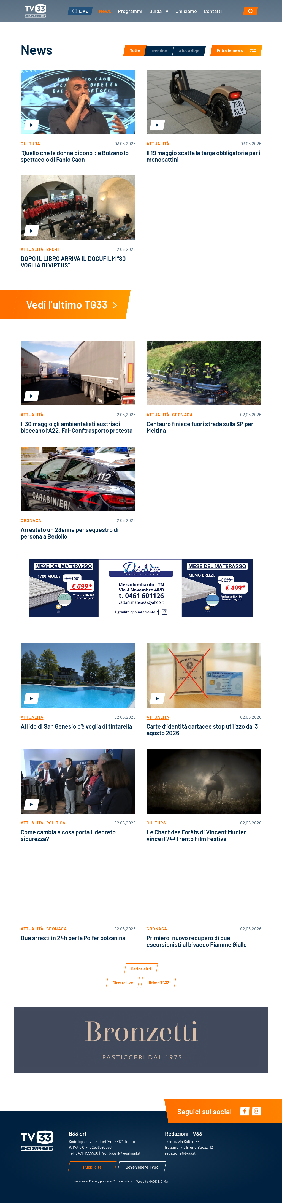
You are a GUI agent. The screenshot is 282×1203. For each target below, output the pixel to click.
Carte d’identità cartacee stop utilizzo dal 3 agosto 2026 (202, 729)
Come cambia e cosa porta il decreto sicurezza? (68, 835)
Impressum (77, 1181)
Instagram (256, 1111)
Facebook (245, 1111)
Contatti (213, 10)
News (105, 10)
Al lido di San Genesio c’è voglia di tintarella (76, 726)
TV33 (35, 11)
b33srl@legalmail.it (124, 1152)
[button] (250, 11)
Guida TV (159, 10)
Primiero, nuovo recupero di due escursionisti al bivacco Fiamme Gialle (197, 941)
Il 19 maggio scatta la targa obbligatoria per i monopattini (204, 155)
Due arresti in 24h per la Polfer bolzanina (73, 938)
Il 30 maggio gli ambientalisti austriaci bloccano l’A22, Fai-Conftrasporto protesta (76, 427)
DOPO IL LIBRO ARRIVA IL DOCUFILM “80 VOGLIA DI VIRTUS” (73, 261)
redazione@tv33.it (180, 1152)
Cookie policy (122, 1181)
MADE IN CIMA (158, 1181)
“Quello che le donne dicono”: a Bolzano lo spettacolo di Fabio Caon (75, 155)
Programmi (130, 10)
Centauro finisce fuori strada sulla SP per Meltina (200, 427)
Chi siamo (186, 10)
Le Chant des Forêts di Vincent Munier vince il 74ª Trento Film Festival (196, 835)
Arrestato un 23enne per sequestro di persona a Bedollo (70, 532)
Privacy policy (99, 1181)
